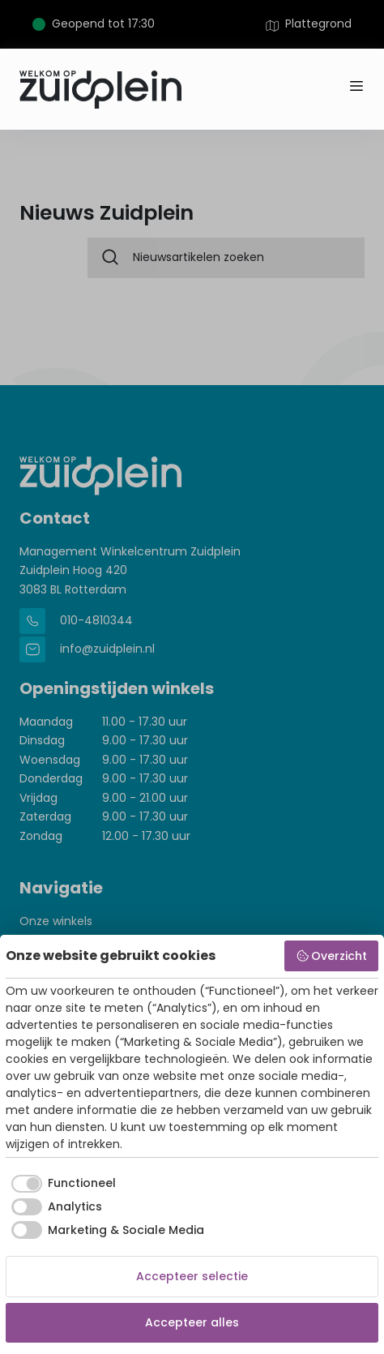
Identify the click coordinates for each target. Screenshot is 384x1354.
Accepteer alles (192, 1322)
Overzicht (332, 956)
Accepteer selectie (192, 1276)
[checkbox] (61, 1184)
